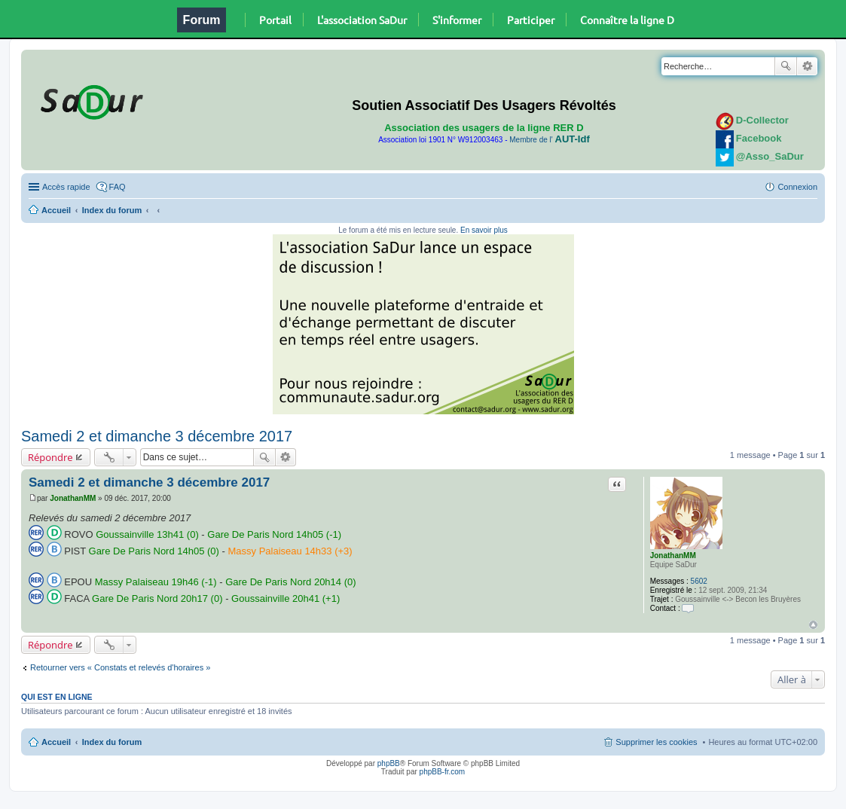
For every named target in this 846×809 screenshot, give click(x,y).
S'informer (456, 19)
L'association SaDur (362, 19)
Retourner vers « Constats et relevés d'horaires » (120, 667)
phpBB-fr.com (443, 772)
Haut (813, 625)
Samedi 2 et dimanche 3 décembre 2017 (156, 436)
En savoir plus (484, 230)
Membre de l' (549, 140)
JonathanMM (673, 555)
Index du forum (112, 210)
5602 (699, 581)
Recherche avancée (807, 66)
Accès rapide (66, 186)
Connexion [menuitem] (797, 186)
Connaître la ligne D (627, 19)
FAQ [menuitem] (117, 186)
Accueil (56, 210)
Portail (275, 19)
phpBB (388, 763)
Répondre (50, 457)
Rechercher (785, 66)
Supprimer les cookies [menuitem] (656, 741)
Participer (530, 19)
